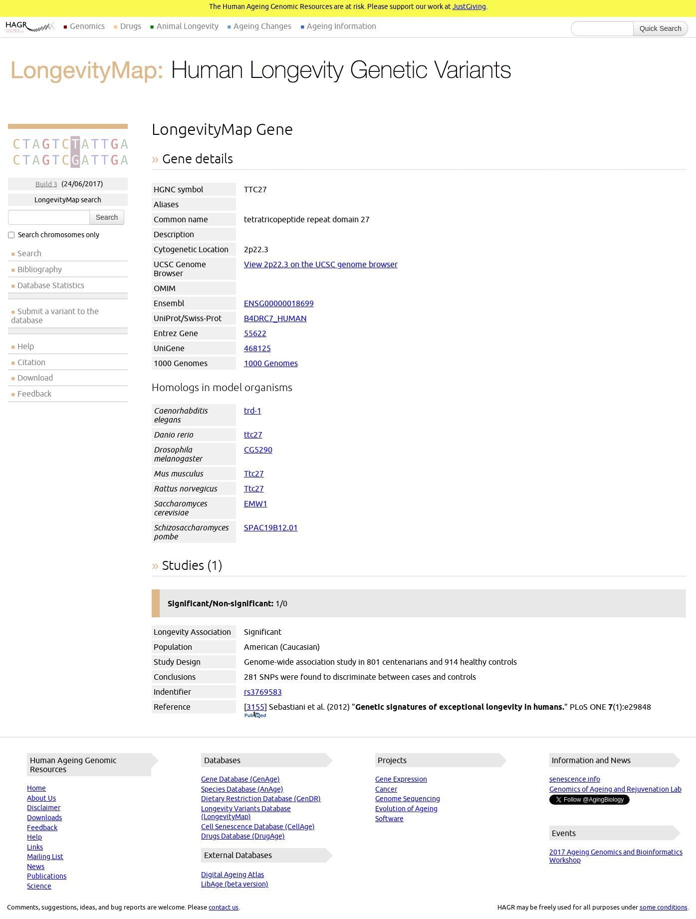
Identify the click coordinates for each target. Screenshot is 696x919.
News (35, 867)
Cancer (386, 789)
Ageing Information (341, 25)
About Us (41, 798)
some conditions (664, 907)
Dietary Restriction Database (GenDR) (261, 799)
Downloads (44, 818)
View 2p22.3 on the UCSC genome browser (321, 264)
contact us (223, 907)
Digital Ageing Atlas (232, 875)
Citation (31, 362)
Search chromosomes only (53, 235)
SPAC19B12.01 (271, 527)
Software (389, 819)
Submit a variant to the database (55, 316)
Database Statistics (50, 285)
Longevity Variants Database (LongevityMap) (246, 813)
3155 (255, 706)
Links (35, 847)
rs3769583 (263, 691)
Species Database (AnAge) (242, 789)
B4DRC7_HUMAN (275, 318)
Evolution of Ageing (406, 809)
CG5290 (258, 449)
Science (39, 886)
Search (107, 217)
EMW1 (255, 503)
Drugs (130, 25)
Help (25, 346)
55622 (255, 333)
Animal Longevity (188, 25)
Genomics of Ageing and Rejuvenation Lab (615, 789)
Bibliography (39, 269)
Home (36, 788)
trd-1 (252, 410)
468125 (257, 348)
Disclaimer (43, 808)
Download (35, 377)
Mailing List (45, 857)
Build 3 (46, 184)
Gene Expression (401, 779)
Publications (46, 876)
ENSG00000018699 (279, 303)
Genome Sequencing (407, 799)
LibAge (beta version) (234, 884)
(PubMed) (255, 715)
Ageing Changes (262, 25)
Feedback (34, 393)
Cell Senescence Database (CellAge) (258, 827)
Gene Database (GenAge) (240, 779)
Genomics (87, 25)
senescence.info (574, 779)
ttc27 (253, 434)
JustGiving (469, 6)
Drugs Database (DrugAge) (243, 836)
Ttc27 (254, 473)
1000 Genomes (271, 363)
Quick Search (661, 28)
